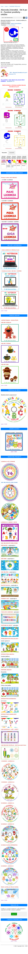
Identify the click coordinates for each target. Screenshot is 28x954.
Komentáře (11, 152)
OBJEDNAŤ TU (10, 81)
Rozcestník (4, 152)
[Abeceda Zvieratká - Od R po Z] (24, 162)
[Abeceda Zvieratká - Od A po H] (3, 162)
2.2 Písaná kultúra (11, 25)
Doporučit (14, 914)
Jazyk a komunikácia (16, 23)
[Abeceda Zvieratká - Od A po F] (19, 162)
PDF (11, 72)
